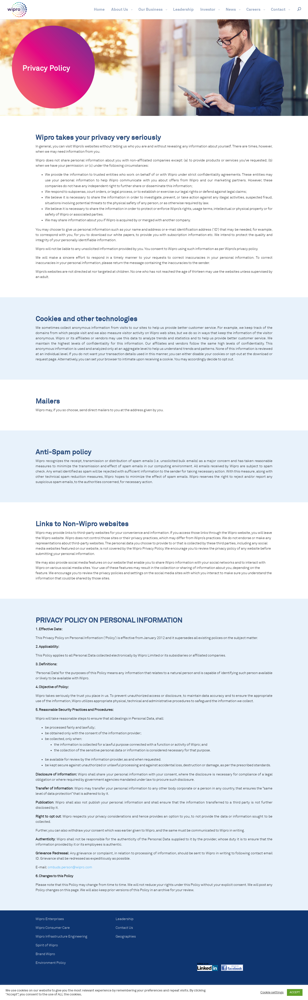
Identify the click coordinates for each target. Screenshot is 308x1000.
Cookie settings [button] (272, 992)
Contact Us (124, 927)
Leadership (124, 919)
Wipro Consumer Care (53, 927)
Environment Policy (51, 963)
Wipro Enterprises (50, 919)
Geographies (126, 936)
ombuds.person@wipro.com (70, 867)
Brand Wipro (45, 954)
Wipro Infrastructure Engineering (61, 936)
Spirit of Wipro (47, 945)
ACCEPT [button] (295, 992)
